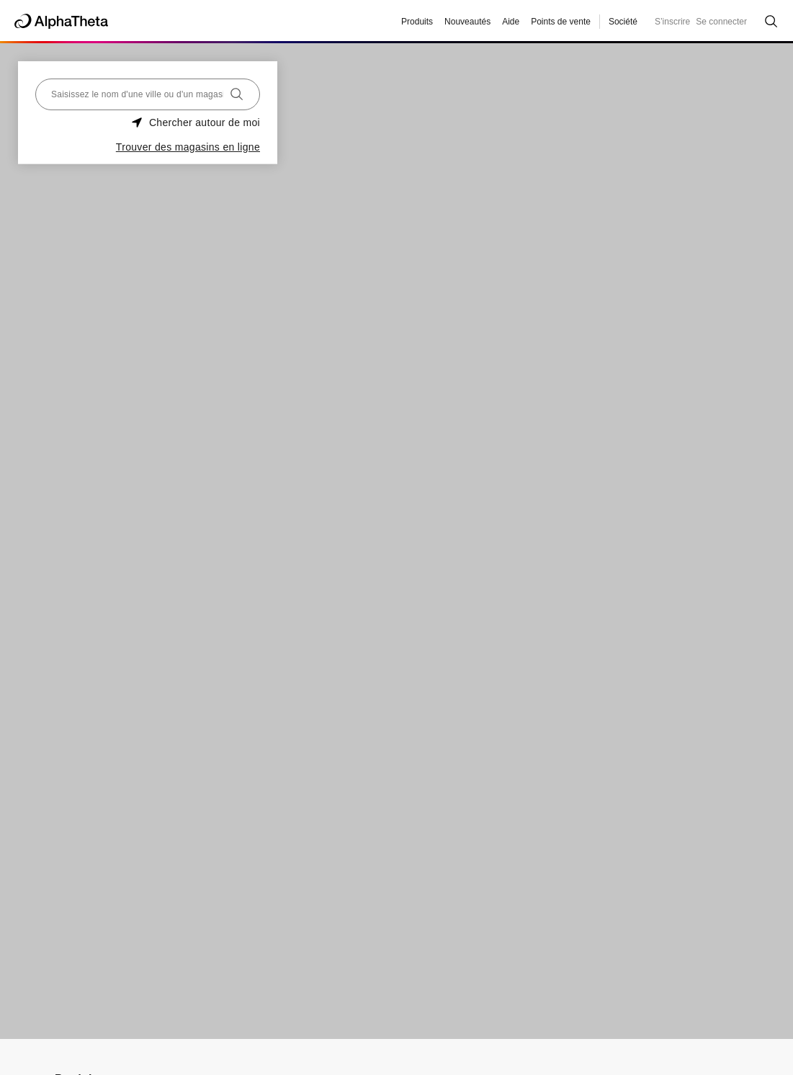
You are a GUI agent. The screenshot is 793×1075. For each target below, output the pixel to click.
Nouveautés (467, 21)
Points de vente (561, 21)
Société (623, 21)
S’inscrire (672, 21)
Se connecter (721, 21)
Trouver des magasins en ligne (188, 147)
